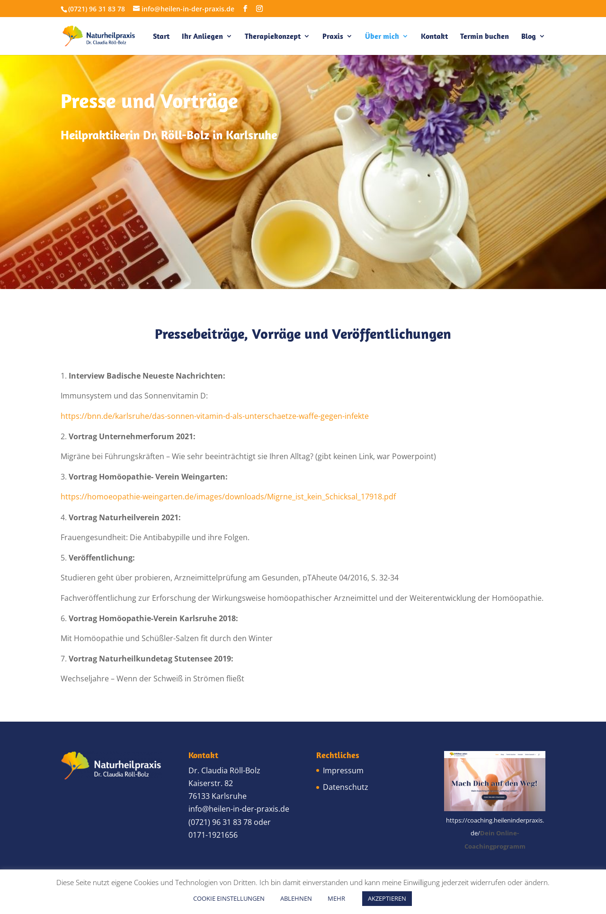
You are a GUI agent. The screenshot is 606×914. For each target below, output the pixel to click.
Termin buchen (484, 37)
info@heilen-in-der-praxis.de (238, 809)
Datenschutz (345, 787)
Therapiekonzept (273, 37)
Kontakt (434, 37)
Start (161, 37)
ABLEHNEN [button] (296, 898)
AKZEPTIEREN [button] (387, 898)
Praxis (332, 37)
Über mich (382, 37)
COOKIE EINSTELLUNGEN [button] (229, 898)
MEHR (336, 898)
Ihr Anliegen (202, 37)
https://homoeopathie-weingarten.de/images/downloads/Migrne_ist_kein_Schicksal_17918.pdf (228, 496)
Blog (528, 37)
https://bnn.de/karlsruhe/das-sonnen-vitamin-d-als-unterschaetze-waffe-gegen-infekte (215, 416)
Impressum (343, 770)
